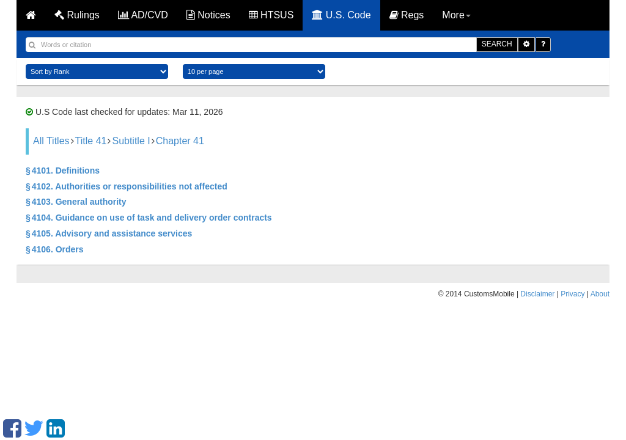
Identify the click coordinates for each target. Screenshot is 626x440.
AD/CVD (143, 15)
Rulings (77, 15)
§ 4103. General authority (76, 202)
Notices (208, 15)
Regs (406, 15)
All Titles (51, 141)
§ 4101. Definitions (63, 170)
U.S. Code (341, 15)
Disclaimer (537, 294)
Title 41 (91, 141)
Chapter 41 (180, 141)
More (456, 15)
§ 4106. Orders (55, 249)
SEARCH (497, 44)
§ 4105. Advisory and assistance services (109, 233)
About (600, 294)
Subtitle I (131, 141)
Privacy (572, 294)
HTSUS (271, 15)
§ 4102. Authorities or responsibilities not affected (126, 186)
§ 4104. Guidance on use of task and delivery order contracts (149, 217)
